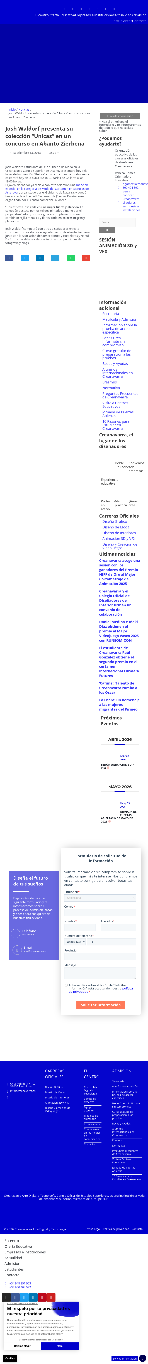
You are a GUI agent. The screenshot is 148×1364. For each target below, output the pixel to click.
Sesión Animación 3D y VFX (117, 764)
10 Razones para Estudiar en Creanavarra (115, 423)
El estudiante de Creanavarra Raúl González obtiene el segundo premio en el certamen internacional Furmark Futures (119, 660)
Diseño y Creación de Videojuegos (119, 544)
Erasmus (109, 380)
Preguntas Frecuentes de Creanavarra (120, 394)
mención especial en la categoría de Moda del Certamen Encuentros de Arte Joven (47, 188)
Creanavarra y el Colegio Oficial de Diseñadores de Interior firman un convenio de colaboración (115, 601)
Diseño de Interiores (119, 531)
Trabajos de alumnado (91, 1115)
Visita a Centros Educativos (115, 403)
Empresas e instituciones (95, 15)
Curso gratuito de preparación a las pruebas (116, 353)
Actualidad (123, 15)
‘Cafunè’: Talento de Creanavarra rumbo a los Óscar (118, 686)
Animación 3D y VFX (118, 537)
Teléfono (28, 929)
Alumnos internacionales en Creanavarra (117, 371)
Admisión (139, 15)
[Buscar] (107, 228)
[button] (9, 258)
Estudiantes (123, 20)
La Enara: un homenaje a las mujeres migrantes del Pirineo (119, 703)
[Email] (17, 948)
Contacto (139, 20)
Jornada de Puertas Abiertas (118, 412)
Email (28, 945)
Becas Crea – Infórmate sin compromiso (113, 340)
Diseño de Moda (115, 525)
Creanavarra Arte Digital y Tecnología (40, 1227)
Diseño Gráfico (114, 519)
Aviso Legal (93, 1227)
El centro (41, 15)
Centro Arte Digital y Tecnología (91, 1089)
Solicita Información (125, 1358)
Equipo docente (89, 1107)
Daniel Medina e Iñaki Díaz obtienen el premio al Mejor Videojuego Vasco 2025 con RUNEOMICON (119, 629)
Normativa (111, 386)
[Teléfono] (15, 932)
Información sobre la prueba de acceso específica (119, 327)
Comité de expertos (90, 1098)
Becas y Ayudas (115, 362)
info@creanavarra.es (22, 1089)
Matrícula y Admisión (119, 317)
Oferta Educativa (61, 15)
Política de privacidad (116, 1227)
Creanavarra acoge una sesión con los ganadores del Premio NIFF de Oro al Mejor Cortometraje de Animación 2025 (119, 570)
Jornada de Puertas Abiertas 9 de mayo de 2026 (119, 815)
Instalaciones (92, 1122)
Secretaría (110, 312)
